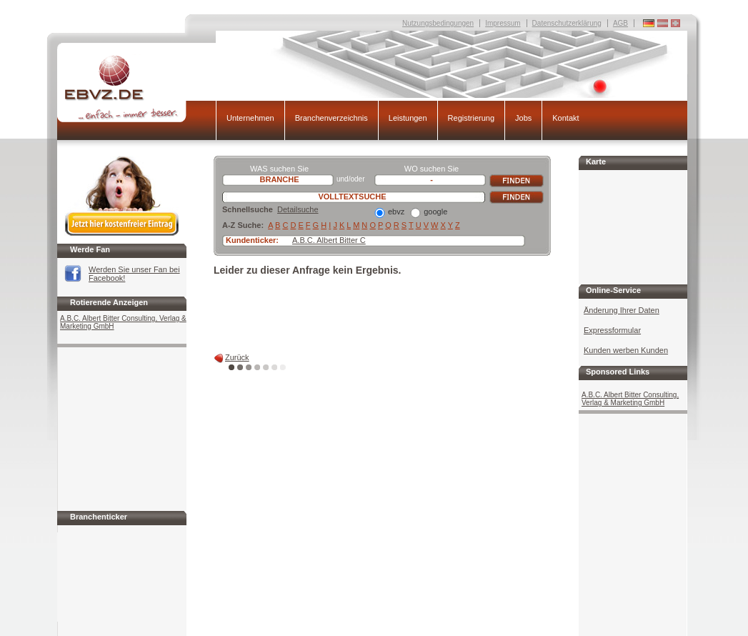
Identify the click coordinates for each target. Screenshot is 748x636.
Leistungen (408, 118)
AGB (620, 23)
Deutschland (675, 23)
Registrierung (471, 118)
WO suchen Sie (431, 168)
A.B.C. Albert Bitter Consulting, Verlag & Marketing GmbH (123, 322)
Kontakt (565, 118)
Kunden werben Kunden (626, 350)
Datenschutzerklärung (567, 23)
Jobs (523, 118)
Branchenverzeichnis (331, 118)
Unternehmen (250, 118)
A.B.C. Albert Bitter (325, 240)
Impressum (502, 23)
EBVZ (136, 88)
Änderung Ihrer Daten (621, 310)
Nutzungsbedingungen (438, 23)
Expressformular (612, 330)
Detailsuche (297, 209)
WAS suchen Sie (279, 168)
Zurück (237, 357)
